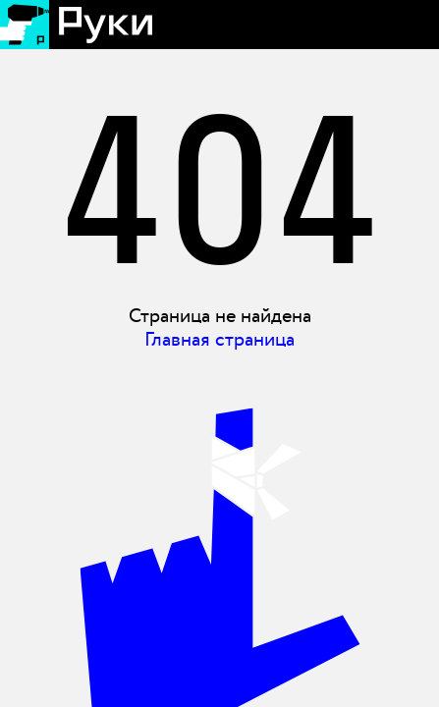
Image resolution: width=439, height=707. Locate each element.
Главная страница (219, 340)
